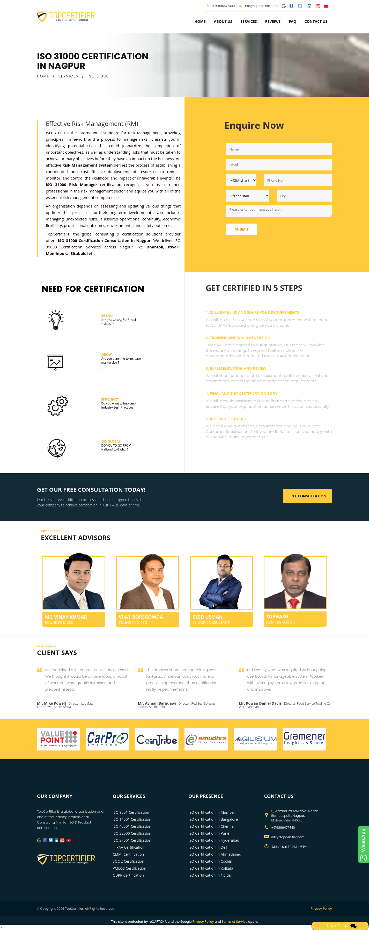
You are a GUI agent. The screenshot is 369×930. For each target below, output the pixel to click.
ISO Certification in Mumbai (211, 812)
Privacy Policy (321, 908)
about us (223, 21)
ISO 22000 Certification (132, 833)
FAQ (292, 21)
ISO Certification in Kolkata (210, 868)
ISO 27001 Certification (132, 840)
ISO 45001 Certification (132, 826)
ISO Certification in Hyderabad (213, 840)
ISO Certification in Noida (209, 875)
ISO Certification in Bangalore (213, 819)
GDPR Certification (128, 875)
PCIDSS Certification (129, 868)
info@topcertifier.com (258, 6)
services (248, 21)
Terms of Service (234, 921)
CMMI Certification (128, 854)
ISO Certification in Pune (208, 833)
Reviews (273, 21)
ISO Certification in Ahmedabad (214, 854)
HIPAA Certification (129, 847)
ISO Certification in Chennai (211, 826)
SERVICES (68, 76)
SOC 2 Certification (128, 861)
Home (200, 21)
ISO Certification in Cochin (210, 861)
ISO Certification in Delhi (208, 847)
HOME (43, 76)
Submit (242, 229)
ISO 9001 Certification (131, 812)
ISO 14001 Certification (132, 819)
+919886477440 (223, 6)
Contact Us (316, 21)
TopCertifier (56, 234)
